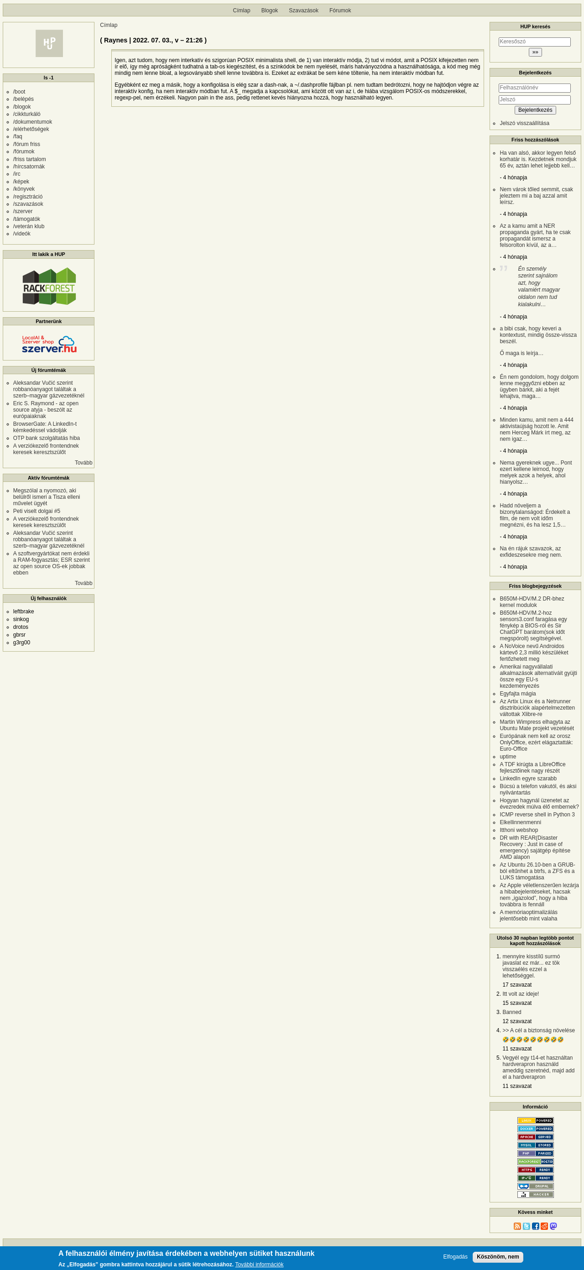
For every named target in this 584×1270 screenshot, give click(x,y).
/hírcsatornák (29, 166)
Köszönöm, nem (498, 1257)
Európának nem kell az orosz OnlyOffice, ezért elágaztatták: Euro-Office (536, 742)
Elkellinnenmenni (520, 822)
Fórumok (340, 10)
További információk (259, 1265)
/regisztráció (28, 196)
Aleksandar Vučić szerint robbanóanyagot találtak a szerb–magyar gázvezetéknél (48, 389)
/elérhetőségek (31, 129)
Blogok (269, 10)
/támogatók (26, 219)
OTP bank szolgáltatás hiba (46, 438)
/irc (17, 174)
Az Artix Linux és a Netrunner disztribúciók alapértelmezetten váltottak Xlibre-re (537, 707)
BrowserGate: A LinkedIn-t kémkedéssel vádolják (45, 427)
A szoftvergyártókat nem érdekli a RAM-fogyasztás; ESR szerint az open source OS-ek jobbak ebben (51, 563)
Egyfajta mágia (518, 693)
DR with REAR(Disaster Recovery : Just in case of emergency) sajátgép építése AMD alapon (535, 847)
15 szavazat (517, 1003)
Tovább (84, 463)
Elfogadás (455, 1257)
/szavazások (28, 204)
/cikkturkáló (27, 114)
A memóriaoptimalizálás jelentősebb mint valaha (529, 915)
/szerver (23, 211)
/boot (19, 92)
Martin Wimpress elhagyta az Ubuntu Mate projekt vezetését (537, 725)
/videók (22, 233)
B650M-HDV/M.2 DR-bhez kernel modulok (532, 602)
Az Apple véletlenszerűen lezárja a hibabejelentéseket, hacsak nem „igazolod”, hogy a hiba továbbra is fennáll (539, 895)
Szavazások (303, 10)
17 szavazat (517, 985)
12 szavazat (517, 1021)
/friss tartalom (29, 159)
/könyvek (24, 189)
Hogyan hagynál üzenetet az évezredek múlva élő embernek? (539, 803)
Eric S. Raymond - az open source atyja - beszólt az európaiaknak (45, 409)
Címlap (241, 10)
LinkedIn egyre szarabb (528, 778)
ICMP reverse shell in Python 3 (537, 814)
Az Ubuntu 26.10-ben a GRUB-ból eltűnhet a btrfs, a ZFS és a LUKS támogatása (537, 871)
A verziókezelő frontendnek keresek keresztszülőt (46, 449)
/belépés (23, 99)
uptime (508, 756)
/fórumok (24, 151)
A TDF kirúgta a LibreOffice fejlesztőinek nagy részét (532, 767)
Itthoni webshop (519, 830)
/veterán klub (29, 226)
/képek (21, 181)
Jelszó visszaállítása (524, 123)
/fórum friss (26, 144)
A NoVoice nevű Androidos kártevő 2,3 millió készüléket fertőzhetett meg (534, 652)
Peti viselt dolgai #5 (36, 511)
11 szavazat (517, 1048)
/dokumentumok (32, 122)
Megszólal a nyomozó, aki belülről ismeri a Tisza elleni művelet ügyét (46, 497)
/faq (17, 136)
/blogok (22, 107)
